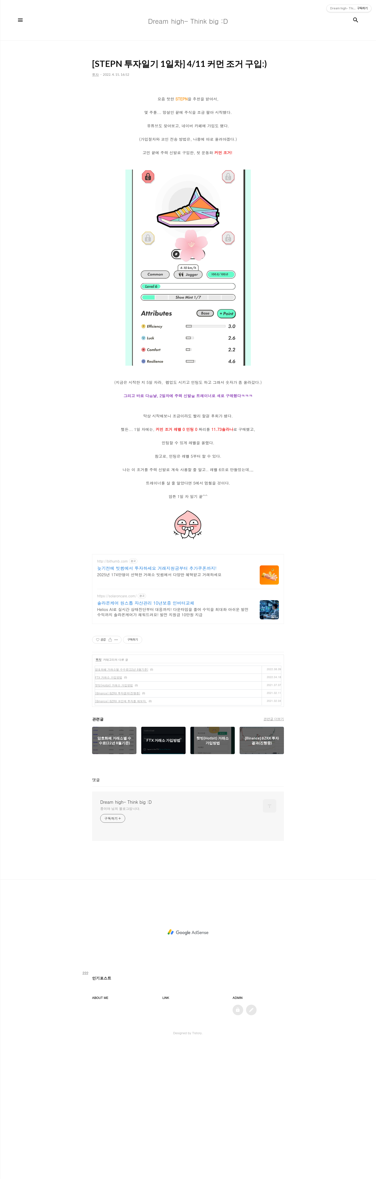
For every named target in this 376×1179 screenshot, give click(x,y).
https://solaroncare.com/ (117, 663)
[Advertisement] (188, 582)
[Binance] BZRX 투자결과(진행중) (117, 760)
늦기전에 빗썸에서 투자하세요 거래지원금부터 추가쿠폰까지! (157, 635)
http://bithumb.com (112, 628)
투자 (98, 727)
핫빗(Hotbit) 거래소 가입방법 (114, 752)
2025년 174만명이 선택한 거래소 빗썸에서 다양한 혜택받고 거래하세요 (159, 642)
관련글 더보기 (274, 786)
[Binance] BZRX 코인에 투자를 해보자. (121, 768)
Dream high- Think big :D (126, 869)
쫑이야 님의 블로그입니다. (120, 875)
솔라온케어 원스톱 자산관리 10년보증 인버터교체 (145, 670)
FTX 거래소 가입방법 (108, 744)
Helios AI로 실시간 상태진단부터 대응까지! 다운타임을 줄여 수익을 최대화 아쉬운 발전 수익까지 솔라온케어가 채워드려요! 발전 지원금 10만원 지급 (172, 679)
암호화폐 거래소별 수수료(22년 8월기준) (121, 736)
